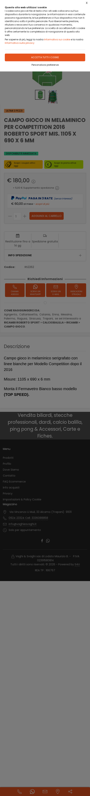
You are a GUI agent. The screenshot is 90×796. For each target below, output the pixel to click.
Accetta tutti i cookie (45, 57)
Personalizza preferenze (45, 64)
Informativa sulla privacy (19, 43)
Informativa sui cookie (57, 39)
